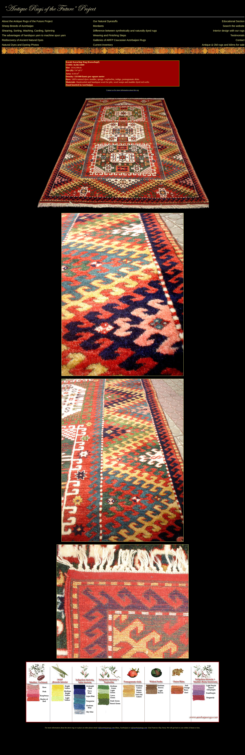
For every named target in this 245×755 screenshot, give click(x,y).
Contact (240, 40)
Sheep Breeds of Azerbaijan (18, 26)
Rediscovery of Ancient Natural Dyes (22, 40)
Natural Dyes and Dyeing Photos (20, 44)
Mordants (98, 26)
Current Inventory (103, 44)
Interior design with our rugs (228, 30)
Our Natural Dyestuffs (105, 21)
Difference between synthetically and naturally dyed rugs (125, 30)
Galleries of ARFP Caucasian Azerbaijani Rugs (119, 40)
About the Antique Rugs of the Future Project (27, 21)
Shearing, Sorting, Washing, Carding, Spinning (28, 30)
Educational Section (233, 21)
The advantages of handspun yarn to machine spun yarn (34, 35)
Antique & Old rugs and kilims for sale (223, 44)
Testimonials (237, 35)
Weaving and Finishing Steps (109, 35)
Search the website (233, 26)
